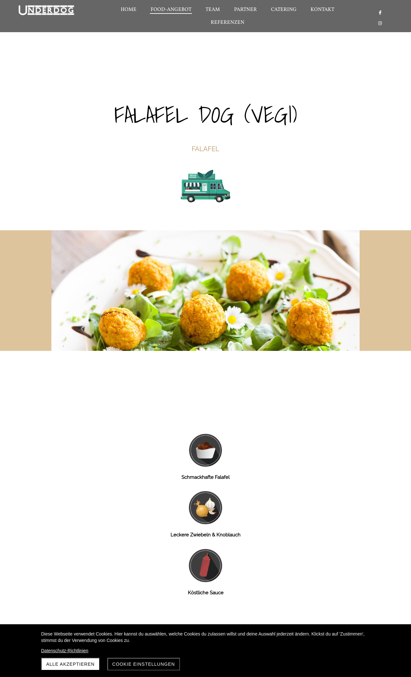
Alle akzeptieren (70, 664)
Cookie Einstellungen (143, 664)
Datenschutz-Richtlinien (64, 650)
